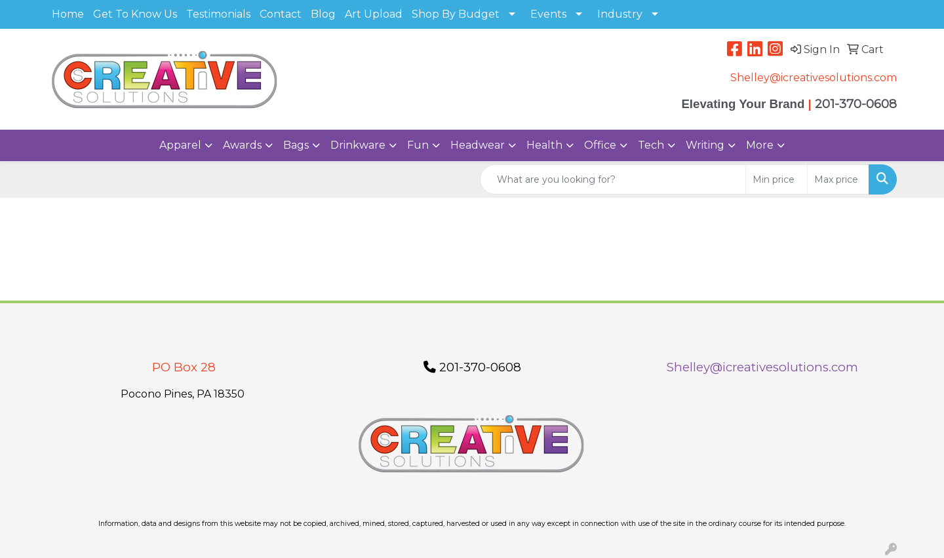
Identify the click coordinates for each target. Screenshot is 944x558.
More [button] (760, 145)
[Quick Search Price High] (838, 179)
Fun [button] (418, 145)
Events (548, 14)
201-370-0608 (472, 367)
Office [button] (600, 145)
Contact (281, 14)
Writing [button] (705, 145)
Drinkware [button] (357, 145)
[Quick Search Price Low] (776, 179)
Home (68, 14)
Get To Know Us (135, 14)
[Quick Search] (613, 179)
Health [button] (544, 145)
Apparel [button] (180, 145)
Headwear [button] (477, 145)
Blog (323, 14)
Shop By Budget (456, 14)
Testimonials (218, 14)
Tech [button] (651, 145)
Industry (619, 14)
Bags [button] (296, 145)
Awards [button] (242, 145)
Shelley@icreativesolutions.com (813, 77)
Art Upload (374, 14)
